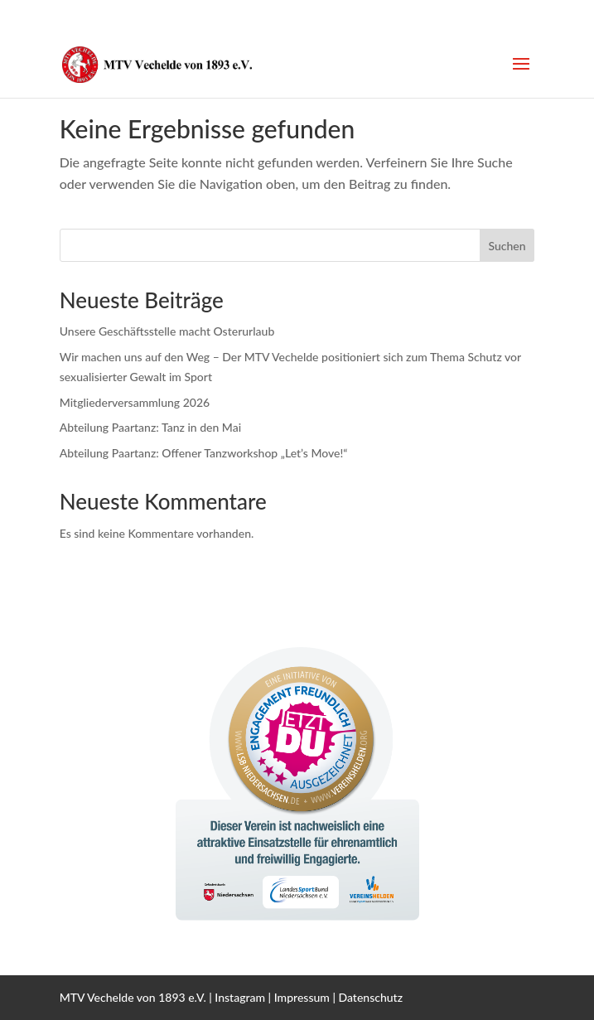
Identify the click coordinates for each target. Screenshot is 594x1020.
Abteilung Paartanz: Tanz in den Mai (150, 427)
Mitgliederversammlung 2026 (135, 402)
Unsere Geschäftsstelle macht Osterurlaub (167, 331)
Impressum (302, 997)
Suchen (506, 246)
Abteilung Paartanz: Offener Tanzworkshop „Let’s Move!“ (204, 453)
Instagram (240, 997)
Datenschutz (371, 997)
